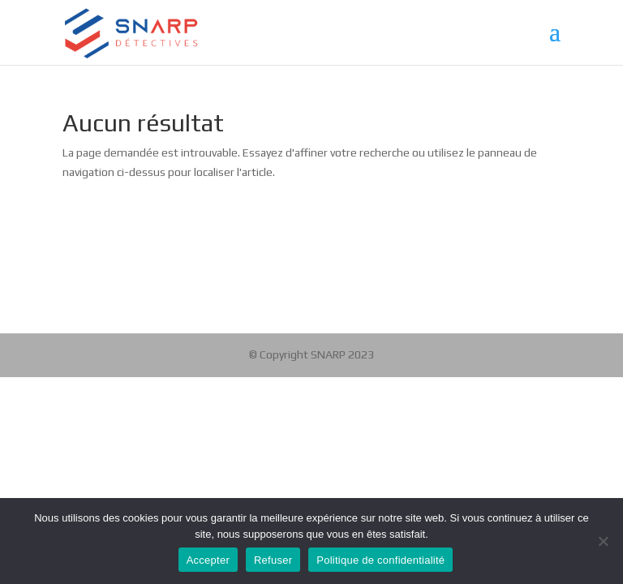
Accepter (208, 560)
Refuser (273, 560)
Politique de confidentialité (380, 560)
